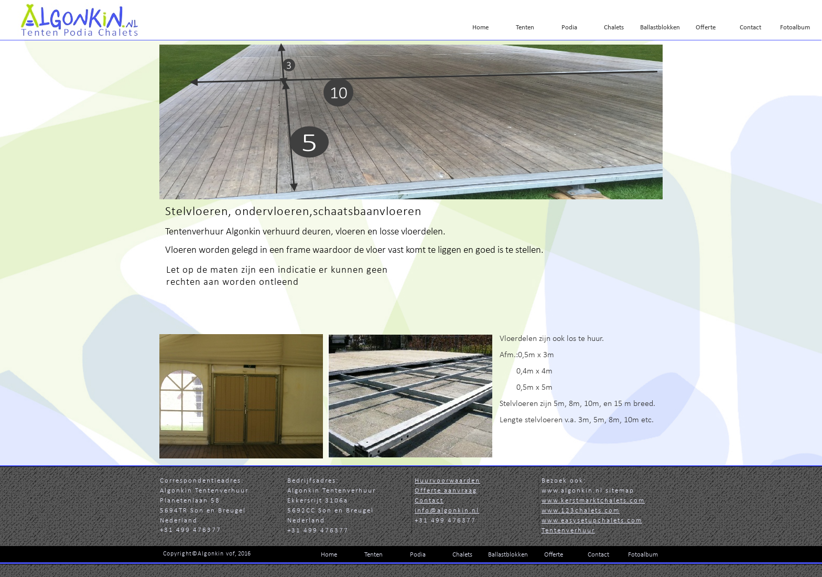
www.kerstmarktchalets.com (593, 500)
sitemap (619, 490)
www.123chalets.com (581, 510)
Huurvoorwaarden (447, 480)
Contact (429, 500)
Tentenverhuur (568, 530)
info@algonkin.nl (447, 510)
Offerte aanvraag (446, 490)
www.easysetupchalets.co (592, 520)
